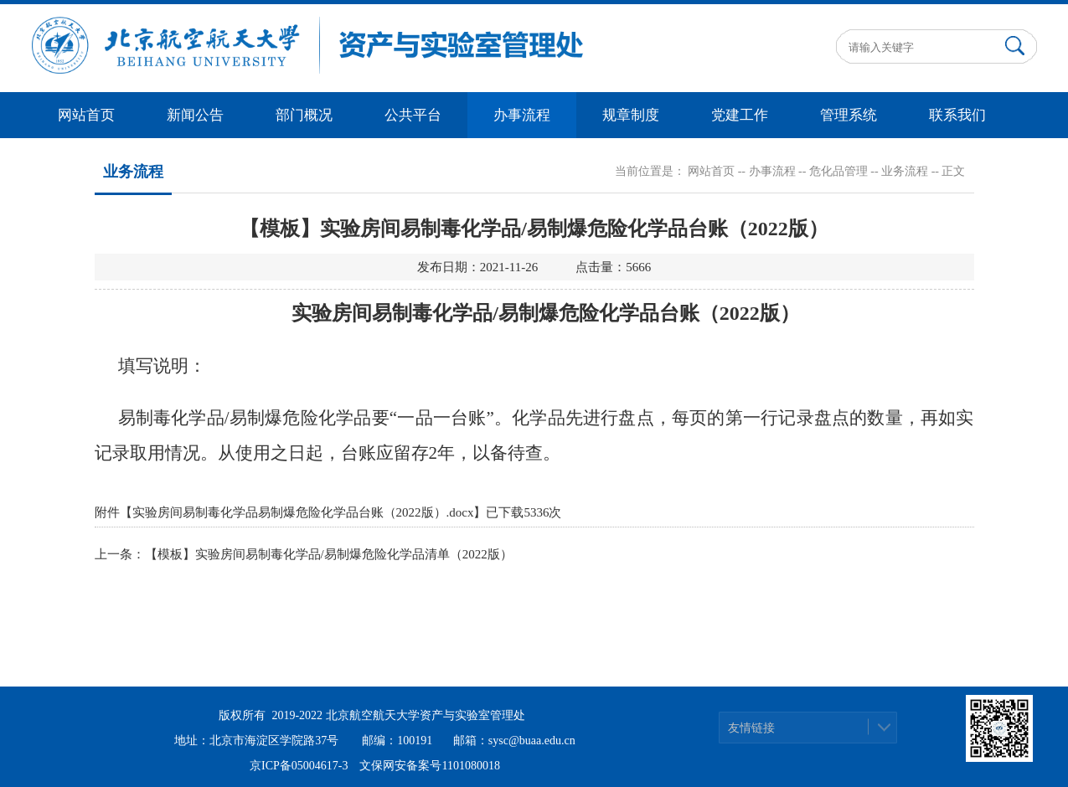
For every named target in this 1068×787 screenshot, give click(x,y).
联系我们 (957, 115)
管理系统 (848, 115)
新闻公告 (195, 115)
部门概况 (304, 115)
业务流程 (904, 171)
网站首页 (86, 115)
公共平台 (412, 115)
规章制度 (630, 115)
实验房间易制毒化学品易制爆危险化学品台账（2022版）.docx (303, 512)
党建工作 (739, 115)
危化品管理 (838, 171)
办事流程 (521, 115)
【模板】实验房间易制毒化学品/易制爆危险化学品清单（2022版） (329, 554)
